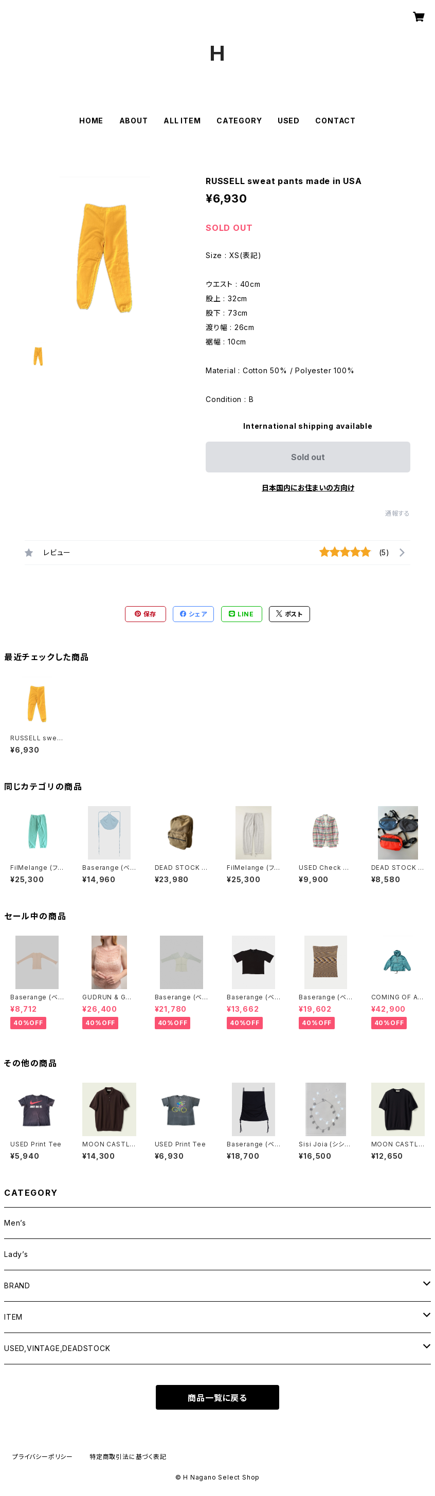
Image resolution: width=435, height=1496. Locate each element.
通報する (397, 513)
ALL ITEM (182, 120)
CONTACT (335, 120)
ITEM (13, 1316)
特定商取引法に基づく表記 (128, 1457)
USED (289, 120)
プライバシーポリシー (42, 1457)
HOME (91, 120)
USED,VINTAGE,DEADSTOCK (57, 1348)
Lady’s (16, 1254)
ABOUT (133, 120)
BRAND (17, 1285)
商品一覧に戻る (217, 1398)
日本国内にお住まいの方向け (308, 487)
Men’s (15, 1222)
